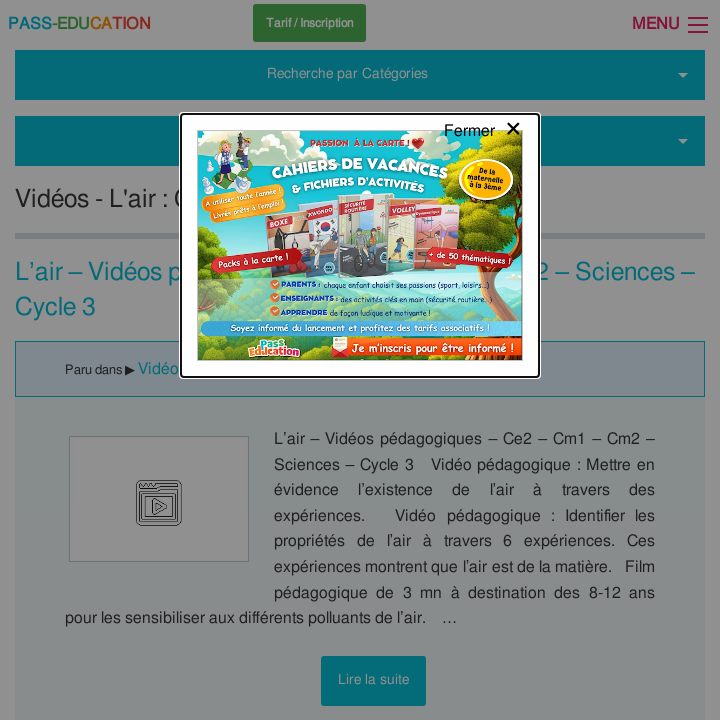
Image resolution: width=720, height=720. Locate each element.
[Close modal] (483, 35)
